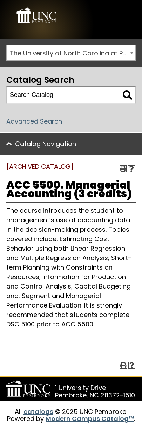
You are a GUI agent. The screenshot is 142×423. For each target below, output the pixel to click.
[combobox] (71, 53)
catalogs (38, 411)
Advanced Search (34, 121)
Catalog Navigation (45, 143)
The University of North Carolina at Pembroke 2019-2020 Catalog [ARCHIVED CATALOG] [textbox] (72, 53)
